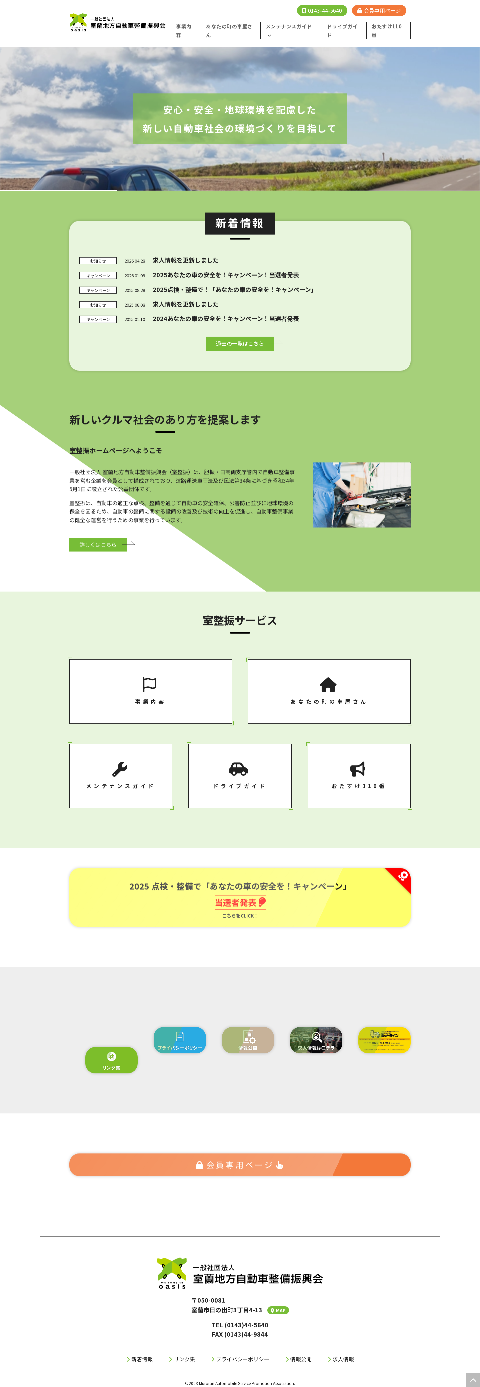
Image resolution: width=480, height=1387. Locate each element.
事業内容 (195, 26)
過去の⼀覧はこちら (240, 334)
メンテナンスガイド (293, 26)
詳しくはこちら (98, 536)
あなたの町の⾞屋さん (238, 26)
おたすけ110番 (389, 26)
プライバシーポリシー (242, 1356)
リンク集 (184, 1356)
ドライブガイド (347, 26)
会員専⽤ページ (240, 1161)
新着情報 (142, 1356)
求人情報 (343, 1356)
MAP (278, 1307)
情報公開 (301, 1356)
